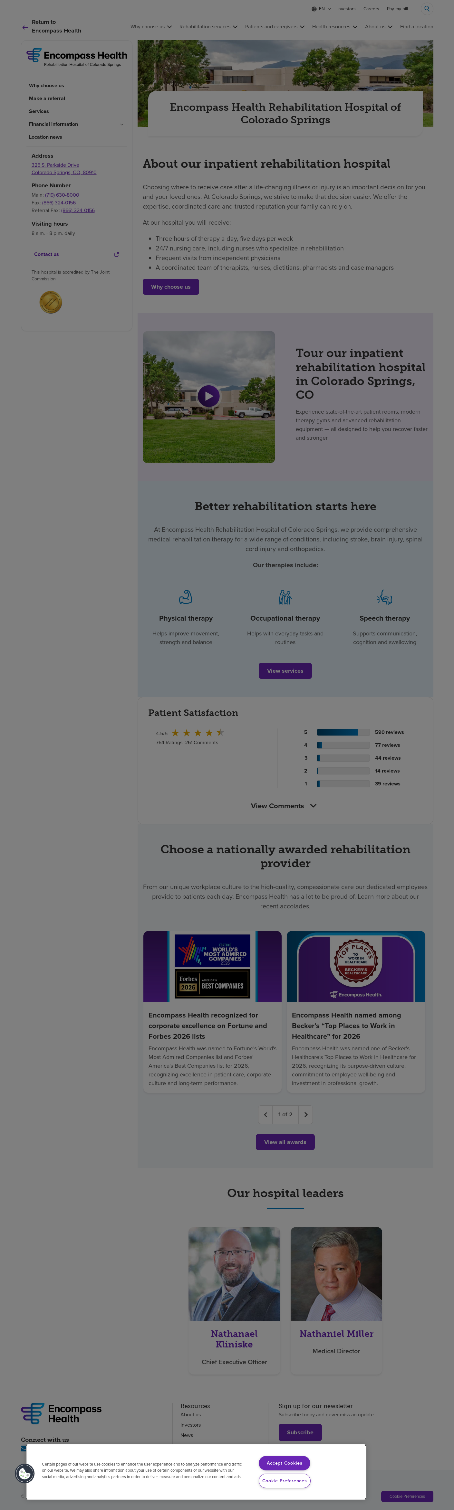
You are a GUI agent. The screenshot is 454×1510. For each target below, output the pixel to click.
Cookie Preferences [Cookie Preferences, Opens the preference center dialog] (284, 1480)
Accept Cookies (285, 1463)
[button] (24, 1473)
